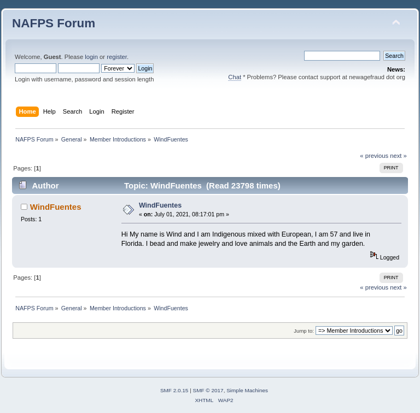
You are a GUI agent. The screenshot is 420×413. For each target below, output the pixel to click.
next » (398, 155)
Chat (234, 77)
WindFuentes (55, 206)
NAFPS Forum (53, 23)
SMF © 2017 (208, 390)
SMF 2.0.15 (174, 390)
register (117, 57)
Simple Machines (247, 390)
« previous (374, 155)
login (91, 57)
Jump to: (304, 331)
